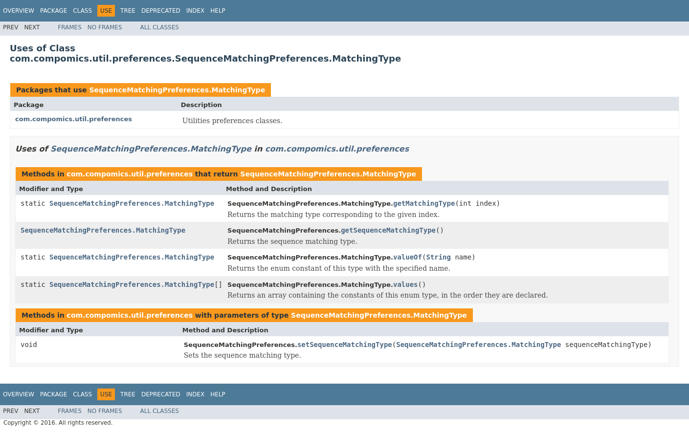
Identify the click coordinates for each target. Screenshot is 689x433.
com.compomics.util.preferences (73, 119)
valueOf (407, 257)
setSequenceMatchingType (344, 344)
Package (53, 10)
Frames (70, 27)
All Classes (159, 27)
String (438, 257)
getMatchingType (424, 203)
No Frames (105, 27)
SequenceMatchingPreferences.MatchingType (177, 90)
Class (82, 10)
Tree (127, 10)
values (405, 284)
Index (195, 10)
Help (217, 10)
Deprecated (160, 10)
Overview (18, 10)
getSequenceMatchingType (388, 230)
